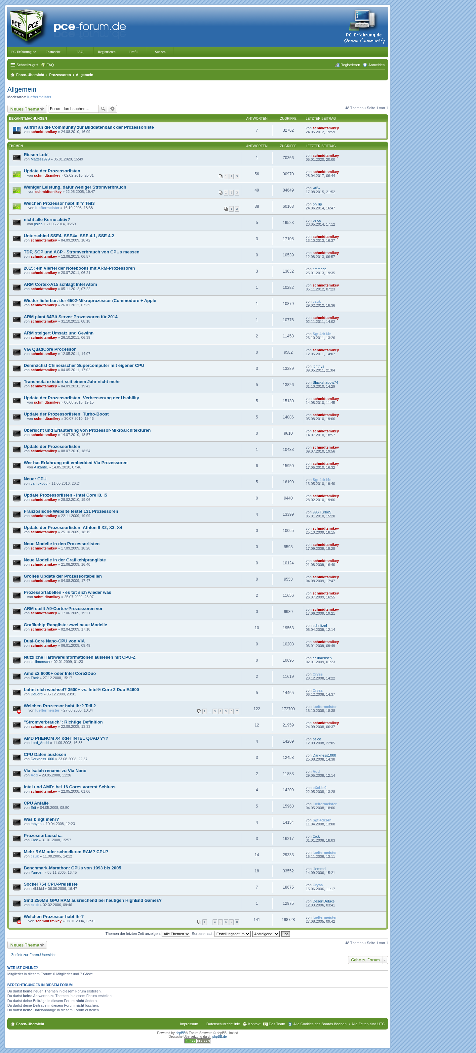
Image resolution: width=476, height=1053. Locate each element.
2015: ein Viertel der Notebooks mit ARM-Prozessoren (79, 268)
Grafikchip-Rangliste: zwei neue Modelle (65, 624)
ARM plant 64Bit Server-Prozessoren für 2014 (71, 316)
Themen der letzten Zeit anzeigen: (147, 934)
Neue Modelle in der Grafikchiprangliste (65, 559)
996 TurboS (322, 512)
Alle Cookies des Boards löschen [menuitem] (319, 1024)
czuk (317, 301)
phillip (317, 204)
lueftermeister (39, 97)
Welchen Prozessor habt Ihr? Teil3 (59, 203)
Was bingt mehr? (41, 819)
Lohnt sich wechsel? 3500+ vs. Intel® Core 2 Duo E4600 (81, 689)
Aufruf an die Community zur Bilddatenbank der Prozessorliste (89, 127)
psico (38, 224)
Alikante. (41, 467)
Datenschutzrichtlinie (223, 1024)
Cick (34, 840)
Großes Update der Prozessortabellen (63, 576)
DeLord (37, 694)
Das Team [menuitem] (277, 1024)
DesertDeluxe (324, 901)
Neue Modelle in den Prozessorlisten (61, 543)
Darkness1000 (42, 759)
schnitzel (320, 626)
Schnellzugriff (27, 65)
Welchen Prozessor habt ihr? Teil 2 (60, 705)
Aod (34, 775)
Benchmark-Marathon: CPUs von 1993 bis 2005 (72, 867)
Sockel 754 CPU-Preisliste (51, 884)
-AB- (316, 188)
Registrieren (107, 52)
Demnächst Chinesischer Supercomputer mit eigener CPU (84, 365)
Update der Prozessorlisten (52, 170)
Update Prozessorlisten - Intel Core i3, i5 (65, 495)
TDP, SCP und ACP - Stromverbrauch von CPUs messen (81, 251)
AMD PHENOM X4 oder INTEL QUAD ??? (66, 738)
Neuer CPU (35, 478)
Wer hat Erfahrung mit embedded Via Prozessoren (76, 462)
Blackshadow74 (325, 382)
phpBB (180, 1033)
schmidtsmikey (44, 132)
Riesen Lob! (36, 154)
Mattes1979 (40, 159)
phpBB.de (219, 1036)
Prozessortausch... (43, 835)
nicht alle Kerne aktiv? (47, 219)
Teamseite (53, 52)
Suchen (160, 52)
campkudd (39, 483)
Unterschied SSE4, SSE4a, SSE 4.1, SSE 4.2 (69, 235)
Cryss (318, 674)
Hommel (319, 869)
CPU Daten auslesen (45, 754)
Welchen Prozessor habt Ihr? (54, 916)
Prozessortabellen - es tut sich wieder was (67, 592)
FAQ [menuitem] (50, 65)
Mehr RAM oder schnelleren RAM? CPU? (66, 851)
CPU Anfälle (36, 803)
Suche (103, 109)
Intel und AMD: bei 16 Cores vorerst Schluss (69, 786)
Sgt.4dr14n (322, 334)
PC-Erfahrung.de (23, 52)
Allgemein (21, 89)
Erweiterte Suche (112, 109)
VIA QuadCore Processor (50, 349)
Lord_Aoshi (40, 743)
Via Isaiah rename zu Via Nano (55, 770)
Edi (33, 808)
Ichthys (318, 366)
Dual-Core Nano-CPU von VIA (54, 640)
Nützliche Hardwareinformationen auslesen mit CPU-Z (80, 657)
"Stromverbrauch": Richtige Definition (63, 722)
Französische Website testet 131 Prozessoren (71, 511)
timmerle (320, 269)
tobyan (36, 824)
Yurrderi (37, 872)
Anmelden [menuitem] (376, 65)
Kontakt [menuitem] (254, 1024)
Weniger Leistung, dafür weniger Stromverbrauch (75, 187)
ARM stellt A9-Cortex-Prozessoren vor (63, 608)
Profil (133, 52)
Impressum (189, 1024)
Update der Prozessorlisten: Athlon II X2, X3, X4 (73, 527)
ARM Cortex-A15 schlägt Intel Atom (60, 284)
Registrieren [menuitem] (350, 65)
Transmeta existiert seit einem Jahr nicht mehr (72, 381)
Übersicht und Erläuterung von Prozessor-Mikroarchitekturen (87, 430)
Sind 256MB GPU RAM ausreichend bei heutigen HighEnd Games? (93, 900)
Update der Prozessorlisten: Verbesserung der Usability (81, 397)
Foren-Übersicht (30, 1024)
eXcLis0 (320, 788)
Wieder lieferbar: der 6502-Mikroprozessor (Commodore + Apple (90, 300)
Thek (35, 678)
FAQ (79, 52)
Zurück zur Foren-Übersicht (33, 955)
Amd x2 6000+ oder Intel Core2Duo (60, 673)
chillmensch (40, 662)
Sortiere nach (221, 934)
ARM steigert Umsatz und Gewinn (59, 332)
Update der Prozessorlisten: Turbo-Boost (66, 414)
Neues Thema (24, 109)
